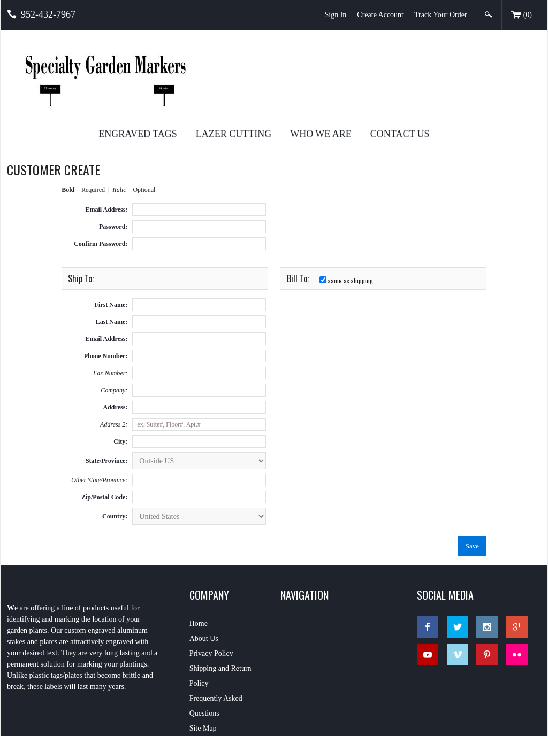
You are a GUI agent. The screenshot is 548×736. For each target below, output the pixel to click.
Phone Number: (106, 281)
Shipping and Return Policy (220, 599)
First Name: (111, 230)
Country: (114, 441)
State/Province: (106, 386)
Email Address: (107, 134)
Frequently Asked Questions (215, 629)
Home (198, 547)
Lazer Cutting (342, 58)
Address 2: (113, 349)
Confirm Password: (100, 169)
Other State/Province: (99, 405)
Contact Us (509, 58)
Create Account (380, 15)
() (521, 15)
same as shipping (346, 205)
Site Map (203, 652)
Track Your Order (440, 15)
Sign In (335, 15)
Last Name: (112, 247)
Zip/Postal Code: (104, 422)
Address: (115, 332)
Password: (113, 152)
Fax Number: (110, 298)
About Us (203, 562)
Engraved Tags (247, 58)
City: (120, 366)
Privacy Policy (211, 577)
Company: (114, 315)
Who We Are (430, 58)
